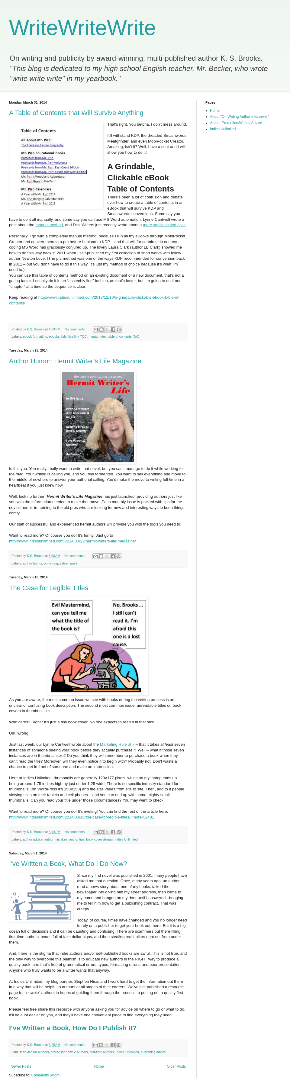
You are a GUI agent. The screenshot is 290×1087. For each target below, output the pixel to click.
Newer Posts (21, 1066)
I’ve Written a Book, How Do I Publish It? (73, 1028)
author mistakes (55, 839)
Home (99, 1066)
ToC (136, 336)
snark (73, 563)
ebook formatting (35, 336)
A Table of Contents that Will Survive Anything (76, 113)
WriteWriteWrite (82, 28)
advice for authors (36, 1052)
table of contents (119, 336)
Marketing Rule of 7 (117, 744)
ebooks (54, 336)
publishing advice (153, 1052)
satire (64, 563)
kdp (63, 336)
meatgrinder (97, 336)
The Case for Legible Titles (48, 588)
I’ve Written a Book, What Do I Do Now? (68, 863)
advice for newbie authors (69, 1052)
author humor (32, 563)
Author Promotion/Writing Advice (236, 123)
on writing (51, 563)
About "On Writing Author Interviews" (239, 116)
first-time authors (102, 1052)
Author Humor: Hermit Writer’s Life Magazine (75, 361)
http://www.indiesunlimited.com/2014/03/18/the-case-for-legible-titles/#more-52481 (81, 817)
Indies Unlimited (126, 839)
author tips (76, 839)
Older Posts (176, 1066)
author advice (33, 839)
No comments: (76, 329)
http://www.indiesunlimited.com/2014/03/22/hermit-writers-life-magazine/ (72, 541)
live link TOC (78, 336)
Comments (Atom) (45, 1075)
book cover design (99, 839)
